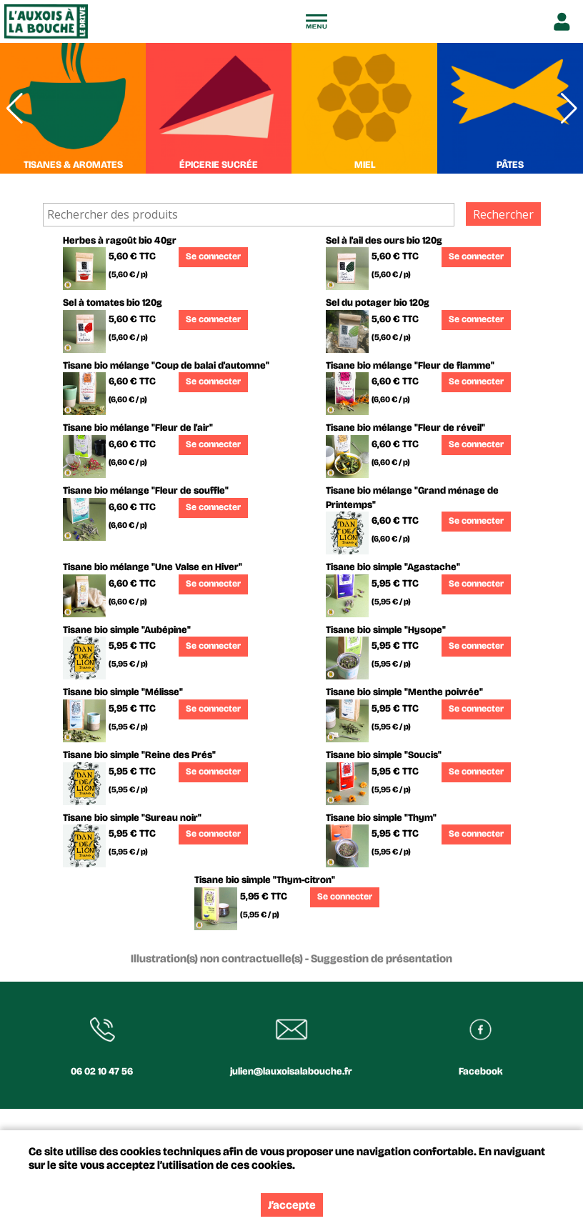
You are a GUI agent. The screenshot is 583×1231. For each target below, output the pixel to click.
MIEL (364, 165)
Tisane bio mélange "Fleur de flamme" (410, 365)
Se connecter (213, 256)
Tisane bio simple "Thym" (381, 818)
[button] (568, 108)
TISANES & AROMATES (73, 165)
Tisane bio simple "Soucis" (384, 755)
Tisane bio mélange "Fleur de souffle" (146, 490)
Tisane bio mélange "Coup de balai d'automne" (166, 365)
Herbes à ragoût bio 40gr (119, 240)
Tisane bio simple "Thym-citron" (264, 880)
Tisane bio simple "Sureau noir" (132, 818)
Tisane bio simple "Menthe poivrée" (404, 692)
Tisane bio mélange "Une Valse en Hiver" (152, 567)
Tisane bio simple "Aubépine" (127, 630)
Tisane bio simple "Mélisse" (123, 692)
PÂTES (510, 165)
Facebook (481, 1071)
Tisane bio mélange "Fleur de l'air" (138, 428)
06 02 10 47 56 (102, 1071)
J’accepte (292, 1205)
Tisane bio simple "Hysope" (386, 630)
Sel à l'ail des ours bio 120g (384, 240)
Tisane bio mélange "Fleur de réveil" (405, 428)
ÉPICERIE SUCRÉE (218, 165)
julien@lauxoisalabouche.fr (291, 1071)
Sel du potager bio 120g (377, 302)
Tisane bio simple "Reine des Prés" (139, 755)
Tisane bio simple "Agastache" (393, 567)
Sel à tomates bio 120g (112, 302)
